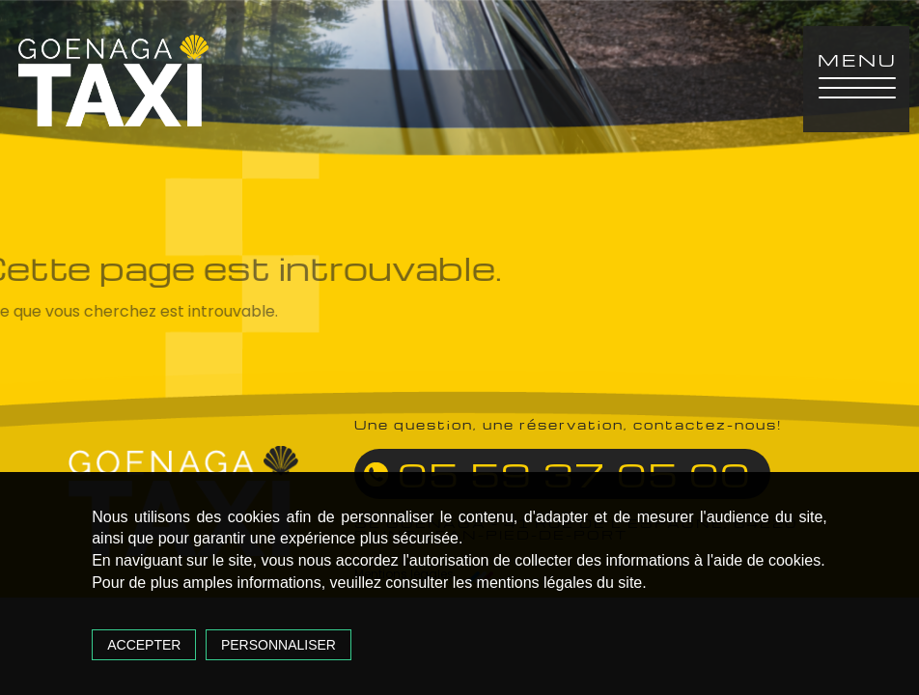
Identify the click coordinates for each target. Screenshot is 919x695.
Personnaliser (278, 645)
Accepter (144, 645)
